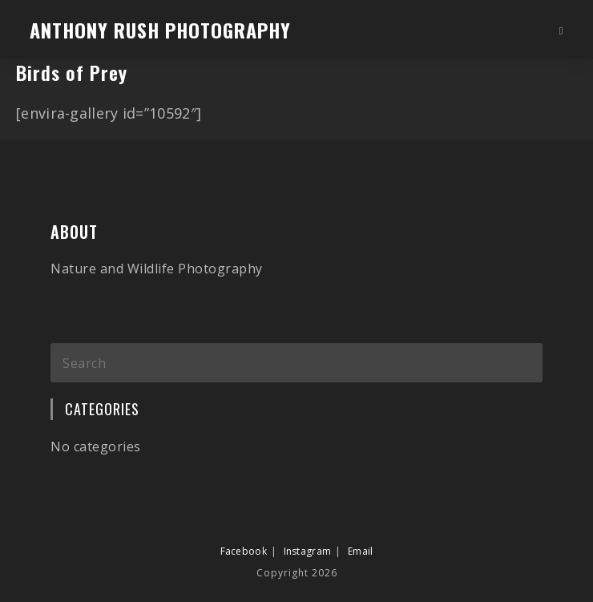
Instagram (308, 535)
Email (360, 535)
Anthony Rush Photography (160, 29)
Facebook (243, 535)
